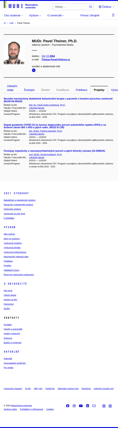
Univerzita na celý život (14, 214)
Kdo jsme (8, 290)
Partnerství (9, 304)
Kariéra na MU (10, 299)
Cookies (50, 409)
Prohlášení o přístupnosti (31, 409)
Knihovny (8, 338)
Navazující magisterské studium (18, 204)
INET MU (38, 388)
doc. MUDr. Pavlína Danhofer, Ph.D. (45, 131)
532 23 (48, 56)
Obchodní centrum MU (68, 388)
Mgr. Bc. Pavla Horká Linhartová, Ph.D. (47, 105)
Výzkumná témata (12, 247)
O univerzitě (15, 283)
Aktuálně (11, 351)
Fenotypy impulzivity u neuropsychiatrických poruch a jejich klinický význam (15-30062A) (54, 151)
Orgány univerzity (12, 333)
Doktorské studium (12, 209)
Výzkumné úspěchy (13, 243)
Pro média (8, 367)
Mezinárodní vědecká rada (16, 256)
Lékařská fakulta (36, 108)
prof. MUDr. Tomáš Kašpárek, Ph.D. (45, 154)
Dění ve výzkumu (12, 238)
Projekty (99, 89)
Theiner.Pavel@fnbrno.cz (56, 59)
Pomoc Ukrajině (89, 15)
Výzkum (9, 227)
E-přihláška (9, 218)
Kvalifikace (62, 89)
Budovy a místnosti (12, 342)
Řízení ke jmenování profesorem (19, 274)
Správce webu (10, 409)
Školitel (45, 89)
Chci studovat (16, 193)
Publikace (81, 89)
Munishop (86, 388)
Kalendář (8, 358)
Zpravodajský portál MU (15, 363)
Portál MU (50, 388)
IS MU (28, 388)
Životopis (29, 89)
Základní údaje (12, 88)
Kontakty (8, 324)
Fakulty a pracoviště (13, 329)
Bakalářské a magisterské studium (19, 200)
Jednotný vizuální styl (104, 388)
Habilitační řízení (11, 270)
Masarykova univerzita (21, 405)
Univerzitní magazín (13, 388)
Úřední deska (10, 295)
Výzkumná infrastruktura (15, 252)
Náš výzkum (9, 234)
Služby (7, 308)
